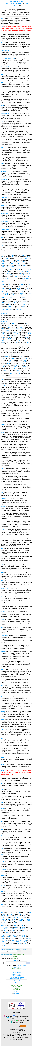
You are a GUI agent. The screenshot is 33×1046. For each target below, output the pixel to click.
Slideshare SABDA (17, 1022)
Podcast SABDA (22, 1020)
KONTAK (9, 1026)
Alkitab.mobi (16, 980)
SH (18, 965)
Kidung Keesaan (16, 974)
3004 (16, 355)
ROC (24, 965)
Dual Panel (16, 993)
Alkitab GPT (14, 958)
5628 (15, 335)
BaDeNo (16, 988)
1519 (17, 263)
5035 (7, 258)
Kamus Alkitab (16, 970)
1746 (3, 262)
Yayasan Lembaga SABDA (21, 1016)
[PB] (27, 3)
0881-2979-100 (10, 1037)
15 (17, 6)
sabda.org (21, 1039)
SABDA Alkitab (10, 1020)
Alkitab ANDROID (16, 968)
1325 (24, 262)
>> (22, 6)
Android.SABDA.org (16, 985)
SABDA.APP (16, 987)
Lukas (14, 6)
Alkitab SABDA (13, 956)
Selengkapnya (22, 1018)
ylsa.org (15, 1039)
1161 (12, 255)
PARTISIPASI (16, 1026)
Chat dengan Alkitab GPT (18, 954)
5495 (3, 265)
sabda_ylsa (8, 1016)
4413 (11, 260)
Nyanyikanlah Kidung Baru (16, 977)
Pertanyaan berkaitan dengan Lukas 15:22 (15, 949)
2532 (18, 260)
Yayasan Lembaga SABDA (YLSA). (16, 1031)
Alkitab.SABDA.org (16, 984)
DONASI (23, 1026)
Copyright (16, 982)
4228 (3, 267)
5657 (22, 328)
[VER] (6, 3)
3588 (3, 260)
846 (14, 262)
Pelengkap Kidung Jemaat (16, 978)
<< (11, 6)
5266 (18, 265)
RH (21, 965)
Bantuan (16, 991)
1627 (17, 258)
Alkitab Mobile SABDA (16, 1)
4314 (12, 256)
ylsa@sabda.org (24, 1037)
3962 (22, 255)
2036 (3, 256)
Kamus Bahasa (16, 972)
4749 (25, 258)
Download (16, 967)
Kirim (19, 951)
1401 (28, 256)
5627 (21, 322)
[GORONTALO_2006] (15, 3)
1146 (11, 263)
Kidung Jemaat (16, 975)
